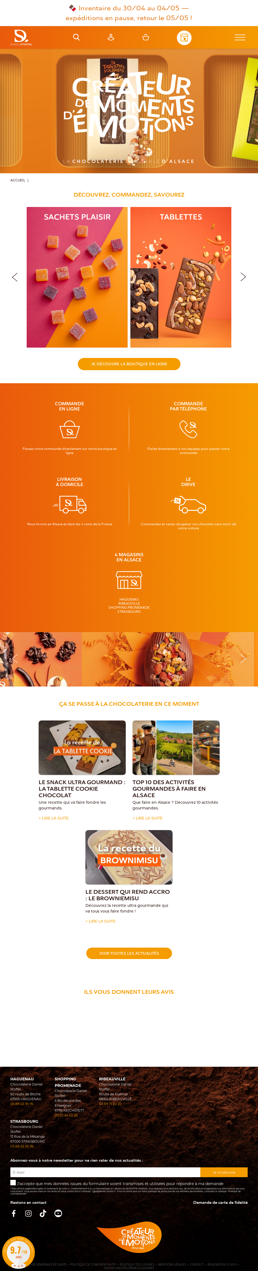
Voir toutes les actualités (129, 953)
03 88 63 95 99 (21, 1146)
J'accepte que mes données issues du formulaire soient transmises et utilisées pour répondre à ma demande (129, 1187)
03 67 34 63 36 (66, 1115)
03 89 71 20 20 (110, 1104)
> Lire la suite (54, 819)
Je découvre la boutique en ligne (129, 363)
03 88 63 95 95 (21, 1104)
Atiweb (231, 1264)
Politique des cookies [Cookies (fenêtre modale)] (137, 1264)
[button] (243, 276)
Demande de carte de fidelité (220, 1202)
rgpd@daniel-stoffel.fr (104, 1191)
